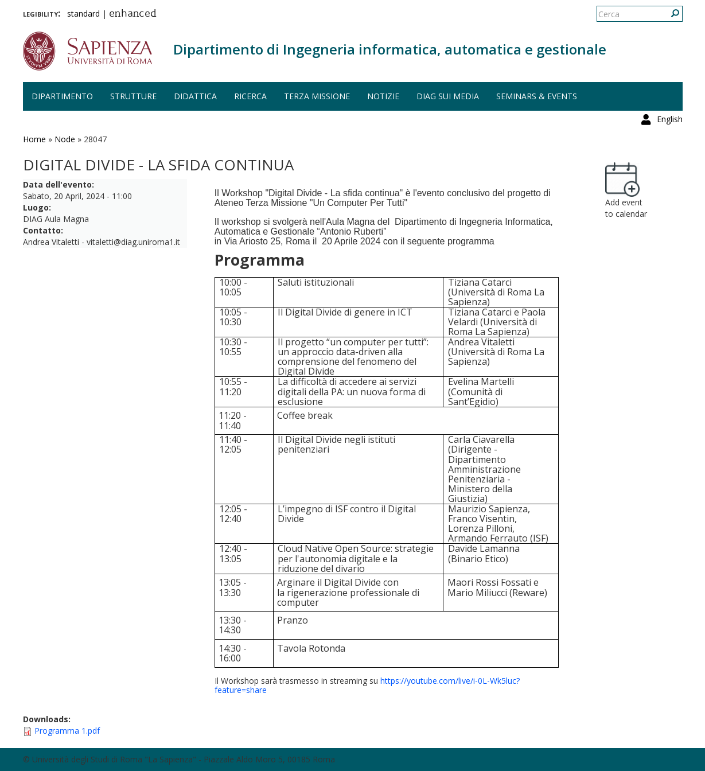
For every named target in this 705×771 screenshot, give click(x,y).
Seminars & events (536, 96)
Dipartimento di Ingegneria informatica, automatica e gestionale (389, 49)
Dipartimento (62, 96)
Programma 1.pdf (67, 730)
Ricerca (250, 96)
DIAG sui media (447, 96)
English (670, 14)
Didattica (195, 96)
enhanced (133, 14)
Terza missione (317, 96)
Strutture (133, 96)
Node (64, 139)
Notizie (383, 96)
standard (83, 13)
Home (34, 139)
